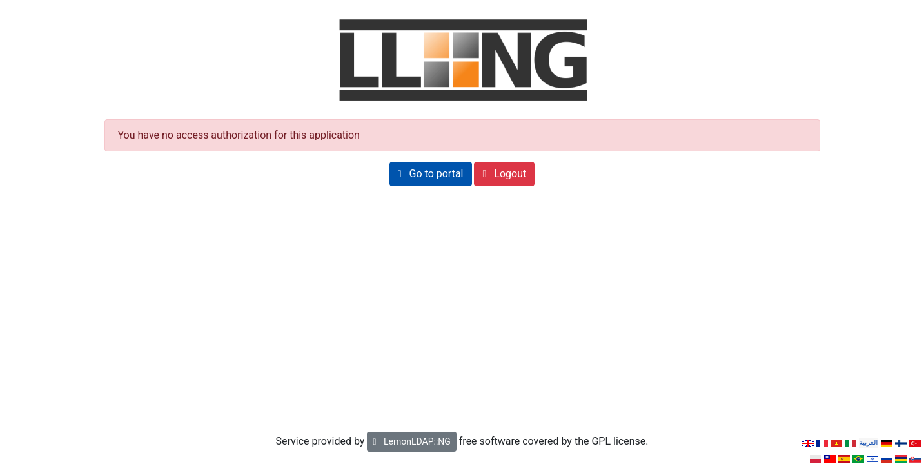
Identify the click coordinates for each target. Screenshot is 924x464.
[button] (430, 174)
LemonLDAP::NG (411, 441)
